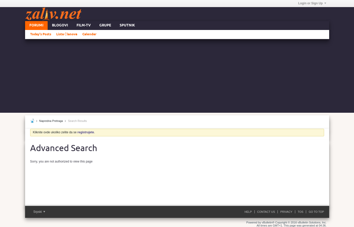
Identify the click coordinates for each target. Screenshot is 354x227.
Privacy (286, 211)
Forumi (36, 25)
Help (248, 211)
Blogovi (60, 25)
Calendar (89, 34)
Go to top (316, 211)
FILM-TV (84, 25)
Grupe (105, 25)
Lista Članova (66, 34)
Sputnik (127, 25)
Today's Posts (40, 34)
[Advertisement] (177, 77)
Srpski (39, 212)
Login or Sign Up (312, 3)
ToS (300, 211)
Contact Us (266, 211)
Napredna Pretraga (51, 120)
